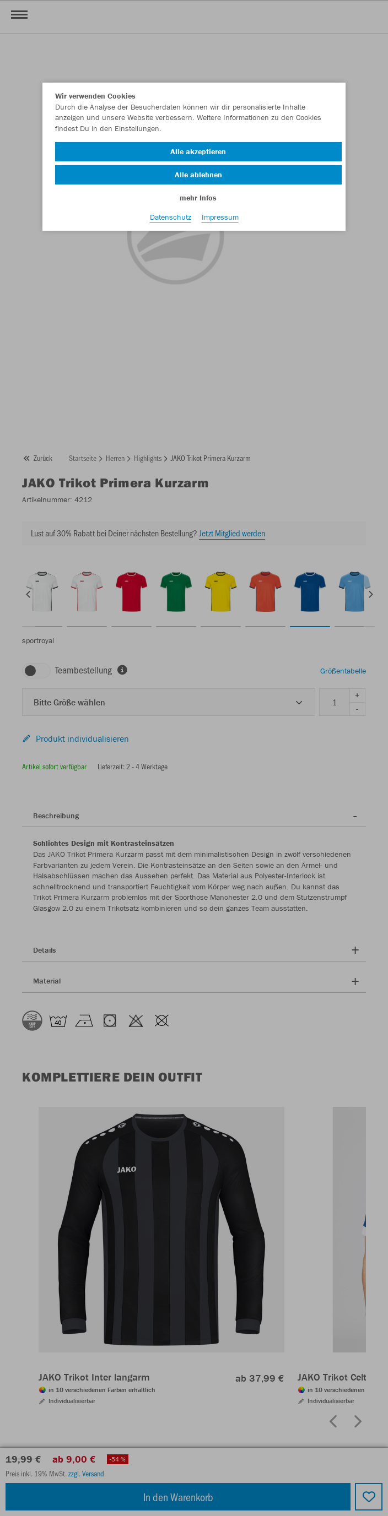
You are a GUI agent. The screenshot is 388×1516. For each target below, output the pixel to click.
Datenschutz (170, 217)
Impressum (220, 217)
